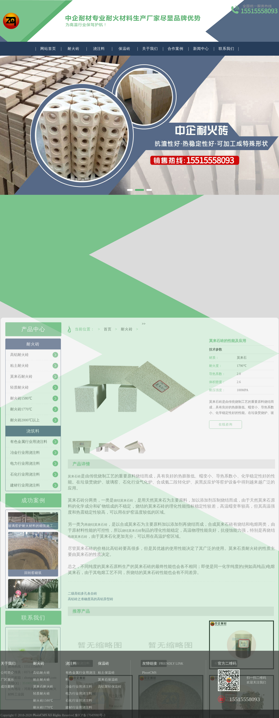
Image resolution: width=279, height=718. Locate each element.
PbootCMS (149, 700)
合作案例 (175, 49)
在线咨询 (225, 572)
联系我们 (226, 49)
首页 (108, 477)
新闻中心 (201, 49)
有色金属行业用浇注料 (81, 703)
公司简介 (7, 700)
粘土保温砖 (106, 700)
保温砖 (124, 49)
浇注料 (99, 49)
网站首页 (48, 49)
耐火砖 (73, 49)
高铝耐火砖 (41, 700)
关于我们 (150, 49)
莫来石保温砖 (108, 706)
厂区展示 (7, 706)
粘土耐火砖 (41, 706)
